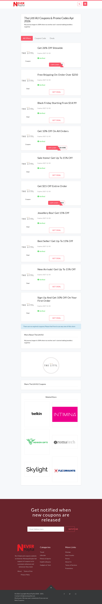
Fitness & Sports (45, 558)
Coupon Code (40, 38)
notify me (71, 529)
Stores (67, 558)
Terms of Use (28, 571)
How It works (69, 555)
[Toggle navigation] (85, 4)
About (19, 571)
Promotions (69, 568)
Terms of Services (71, 565)
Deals (52, 38)
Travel (42, 552)
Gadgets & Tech (45, 565)
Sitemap (68, 552)
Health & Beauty (45, 562)
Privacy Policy (25, 575)
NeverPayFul (31, 594)
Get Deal (56, 92)
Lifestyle (43, 555)
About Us (68, 562)
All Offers (27, 38)
